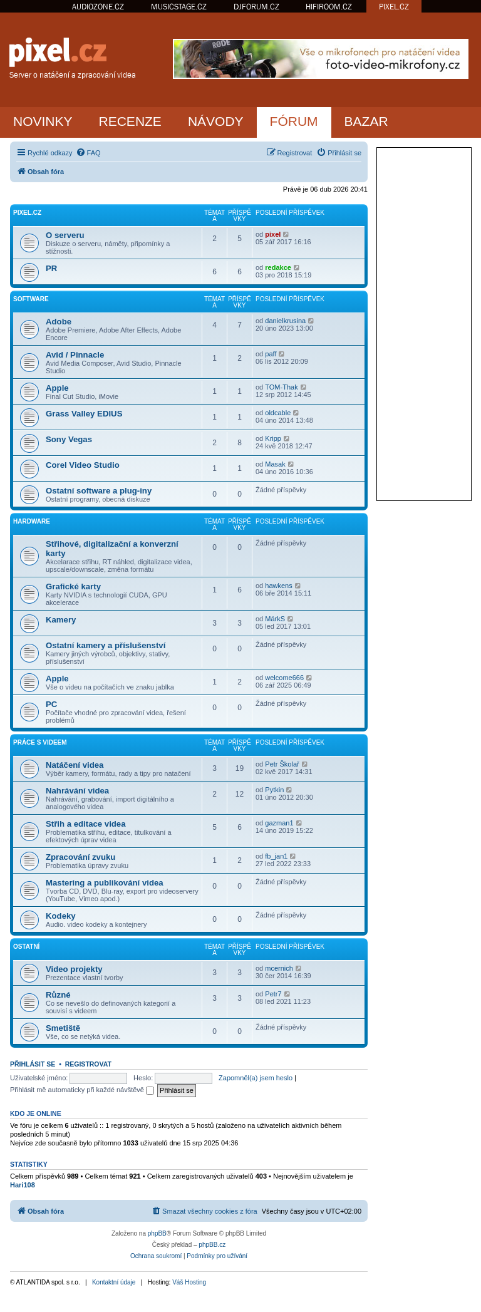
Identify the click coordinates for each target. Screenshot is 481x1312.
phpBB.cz (212, 1244)
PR (51, 268)
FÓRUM (294, 121)
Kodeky (61, 916)
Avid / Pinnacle (75, 354)
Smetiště (63, 1028)
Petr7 (273, 994)
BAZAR (366, 121)
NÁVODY (216, 121)
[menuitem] (88, 152)
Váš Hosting (189, 1282)
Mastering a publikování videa (104, 882)
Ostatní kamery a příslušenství (105, 645)
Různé (58, 994)
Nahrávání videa (77, 790)
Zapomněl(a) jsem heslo (255, 1078)
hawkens (278, 585)
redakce (278, 267)
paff (270, 354)
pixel (273, 234)
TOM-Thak (281, 387)
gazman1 (279, 823)
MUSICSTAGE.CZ (179, 6)
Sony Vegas (69, 439)
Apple (57, 388)
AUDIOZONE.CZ (98, 6)
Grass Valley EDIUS (84, 413)
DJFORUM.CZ (256, 6)
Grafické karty (73, 586)
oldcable (278, 412)
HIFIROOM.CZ (329, 6)
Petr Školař (282, 764)
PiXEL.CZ (27, 212)
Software (31, 299)
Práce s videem (40, 742)
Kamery (61, 619)
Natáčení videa (74, 765)
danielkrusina (285, 320)
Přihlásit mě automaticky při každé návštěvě (82, 1089)
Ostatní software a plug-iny (99, 490)
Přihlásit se (32, 1064)
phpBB (157, 1233)
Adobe (58, 321)
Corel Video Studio (83, 465)
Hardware (31, 521)
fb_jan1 (276, 856)
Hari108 (22, 1185)
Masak (275, 464)
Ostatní (26, 946)
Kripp (273, 438)
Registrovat (88, 1064)
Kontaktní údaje (114, 1282)
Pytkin (274, 789)
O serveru (65, 235)
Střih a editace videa (86, 824)
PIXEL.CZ (394, 6)
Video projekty (74, 969)
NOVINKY (43, 121)
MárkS (275, 618)
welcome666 (284, 677)
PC (51, 704)
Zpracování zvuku (80, 857)
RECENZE (130, 121)
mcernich (279, 968)
